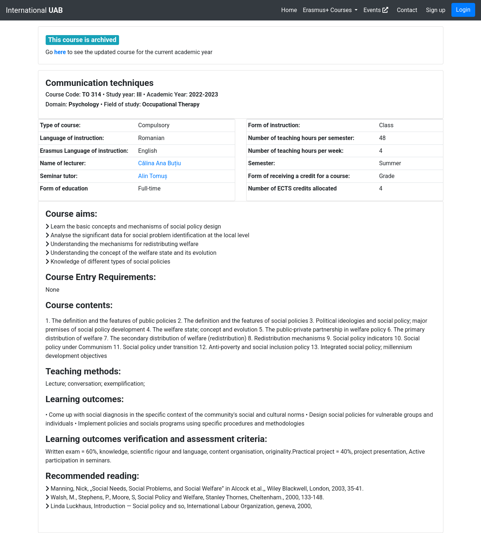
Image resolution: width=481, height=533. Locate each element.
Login (463, 9)
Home (289, 10)
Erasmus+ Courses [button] (328, 10)
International (34, 10)
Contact (407, 10)
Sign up (436, 10)
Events (375, 10)
